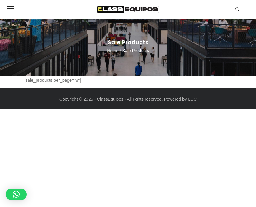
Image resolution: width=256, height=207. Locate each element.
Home (112, 50)
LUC (192, 99)
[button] (16, 194)
